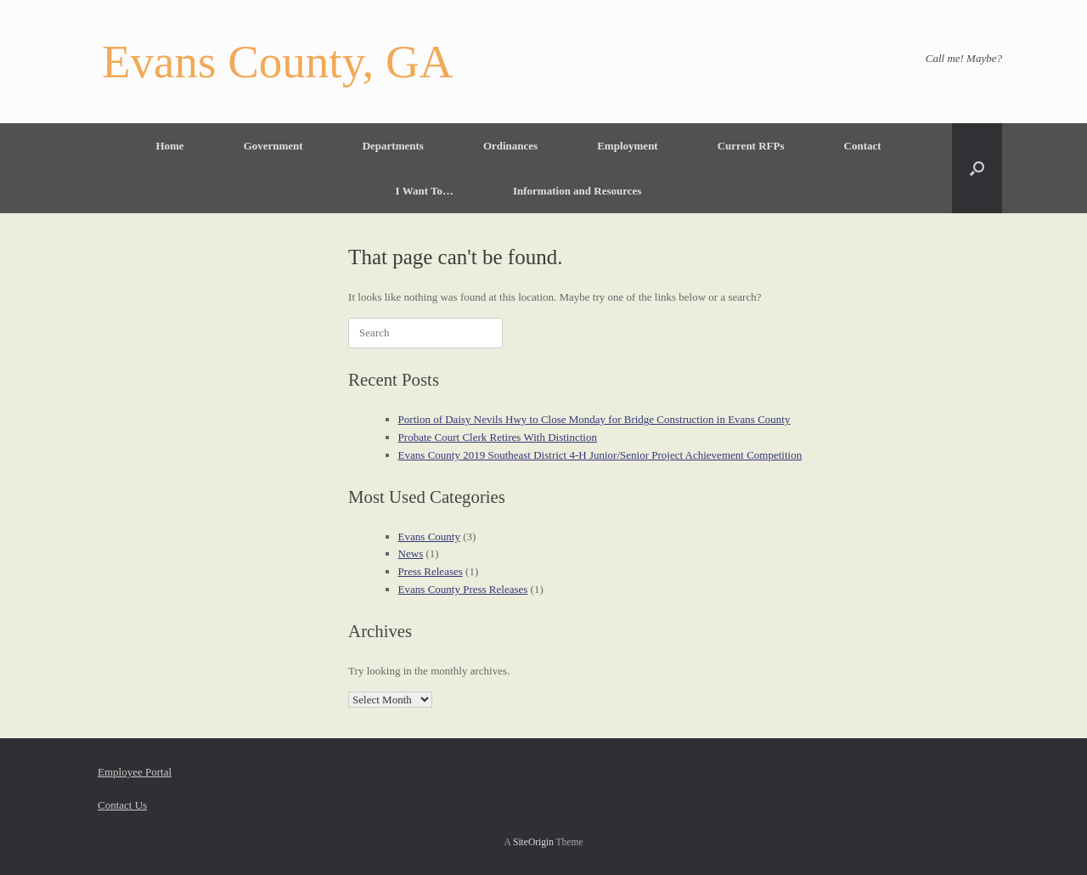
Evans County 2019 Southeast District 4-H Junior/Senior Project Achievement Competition (600, 455)
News (411, 553)
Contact (862, 145)
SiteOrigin (533, 842)
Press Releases (430, 571)
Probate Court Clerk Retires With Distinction (497, 437)
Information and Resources (577, 190)
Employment (627, 145)
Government (273, 145)
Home (169, 145)
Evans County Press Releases (463, 589)
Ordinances (510, 145)
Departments (393, 145)
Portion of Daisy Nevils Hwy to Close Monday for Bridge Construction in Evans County (594, 419)
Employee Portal (135, 771)
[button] (977, 168)
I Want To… (424, 190)
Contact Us (122, 805)
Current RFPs (751, 145)
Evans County (429, 536)
